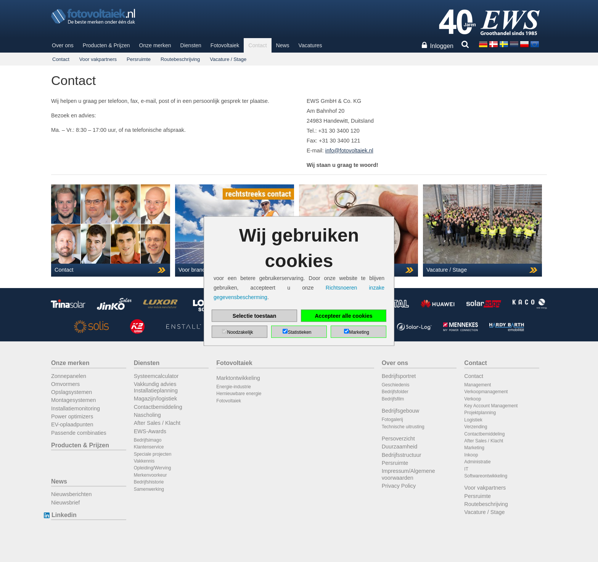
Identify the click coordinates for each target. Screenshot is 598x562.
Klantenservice (149, 447)
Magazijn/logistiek (155, 398)
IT (466, 469)
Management (477, 384)
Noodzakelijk (240, 332)
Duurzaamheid (400, 447)
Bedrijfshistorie (149, 482)
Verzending (475, 426)
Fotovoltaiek (225, 45)
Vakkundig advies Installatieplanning (156, 387)
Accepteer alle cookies (344, 316)
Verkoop (472, 399)
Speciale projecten (153, 454)
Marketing (474, 447)
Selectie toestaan (254, 316)
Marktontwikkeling (238, 378)
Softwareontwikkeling (485, 476)
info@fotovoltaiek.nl (349, 150)
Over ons (63, 45)
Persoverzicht (398, 439)
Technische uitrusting (403, 426)
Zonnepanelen (68, 376)
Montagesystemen (73, 400)
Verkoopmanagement (486, 391)
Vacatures (310, 45)
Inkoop (471, 455)
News (282, 45)
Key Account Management (491, 405)
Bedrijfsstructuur (401, 455)
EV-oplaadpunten (72, 424)
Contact (257, 45)
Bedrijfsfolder (395, 391)
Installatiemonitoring (75, 408)
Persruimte (139, 59)
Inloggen (441, 46)
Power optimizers (72, 416)
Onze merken (155, 45)
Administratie (477, 461)
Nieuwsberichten (71, 494)
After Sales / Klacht (157, 423)
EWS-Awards (150, 431)
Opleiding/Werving (152, 468)
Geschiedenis (396, 384)
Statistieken (299, 332)
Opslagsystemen (71, 392)
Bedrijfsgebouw (400, 411)
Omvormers (65, 384)
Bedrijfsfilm (393, 399)
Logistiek (473, 420)
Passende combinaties (78, 433)
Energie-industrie (233, 386)
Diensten (190, 45)
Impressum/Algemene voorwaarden (408, 474)
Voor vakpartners (98, 59)
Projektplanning (480, 412)
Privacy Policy (399, 486)
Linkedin (64, 515)
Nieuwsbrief (65, 503)
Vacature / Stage (228, 59)
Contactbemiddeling (158, 407)
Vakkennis (144, 461)
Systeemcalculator (156, 376)
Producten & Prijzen (106, 45)
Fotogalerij (392, 419)
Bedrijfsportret (399, 376)
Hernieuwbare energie (238, 393)
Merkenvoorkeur (150, 475)
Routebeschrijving (180, 59)
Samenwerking (149, 489)
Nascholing (147, 415)
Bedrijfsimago (148, 440)
